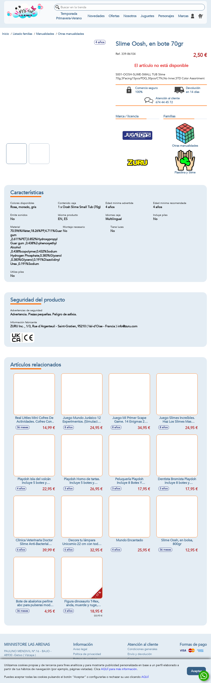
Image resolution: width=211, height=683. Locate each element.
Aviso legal (80, 649)
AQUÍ (145, 677)
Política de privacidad (87, 654)
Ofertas (114, 16)
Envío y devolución (140, 654)
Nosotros (129, 16)
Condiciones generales (142, 649)
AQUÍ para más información (119, 669)
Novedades (96, 16)
